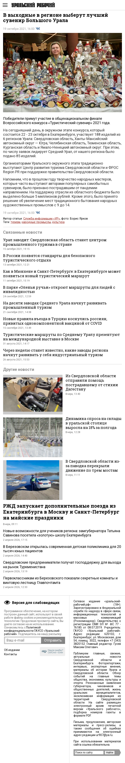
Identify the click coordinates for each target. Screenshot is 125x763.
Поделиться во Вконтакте (37, 28)
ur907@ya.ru (104, 735)
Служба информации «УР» (41, 218)
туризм (15, 222)
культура (58, 222)
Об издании (12, 650)
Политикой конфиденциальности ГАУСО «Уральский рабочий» (31, 631)
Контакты (10, 654)
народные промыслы (36, 222)
